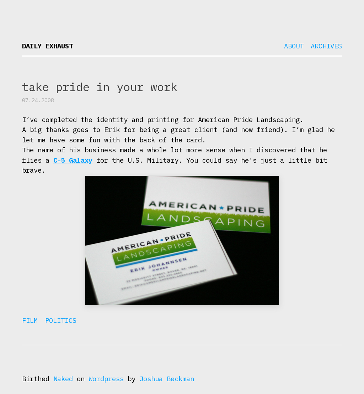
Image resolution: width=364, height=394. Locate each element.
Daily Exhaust (47, 46)
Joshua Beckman (166, 378)
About (294, 46)
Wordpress (106, 378)
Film (30, 320)
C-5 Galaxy (72, 160)
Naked (63, 378)
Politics (60, 320)
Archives (326, 46)
